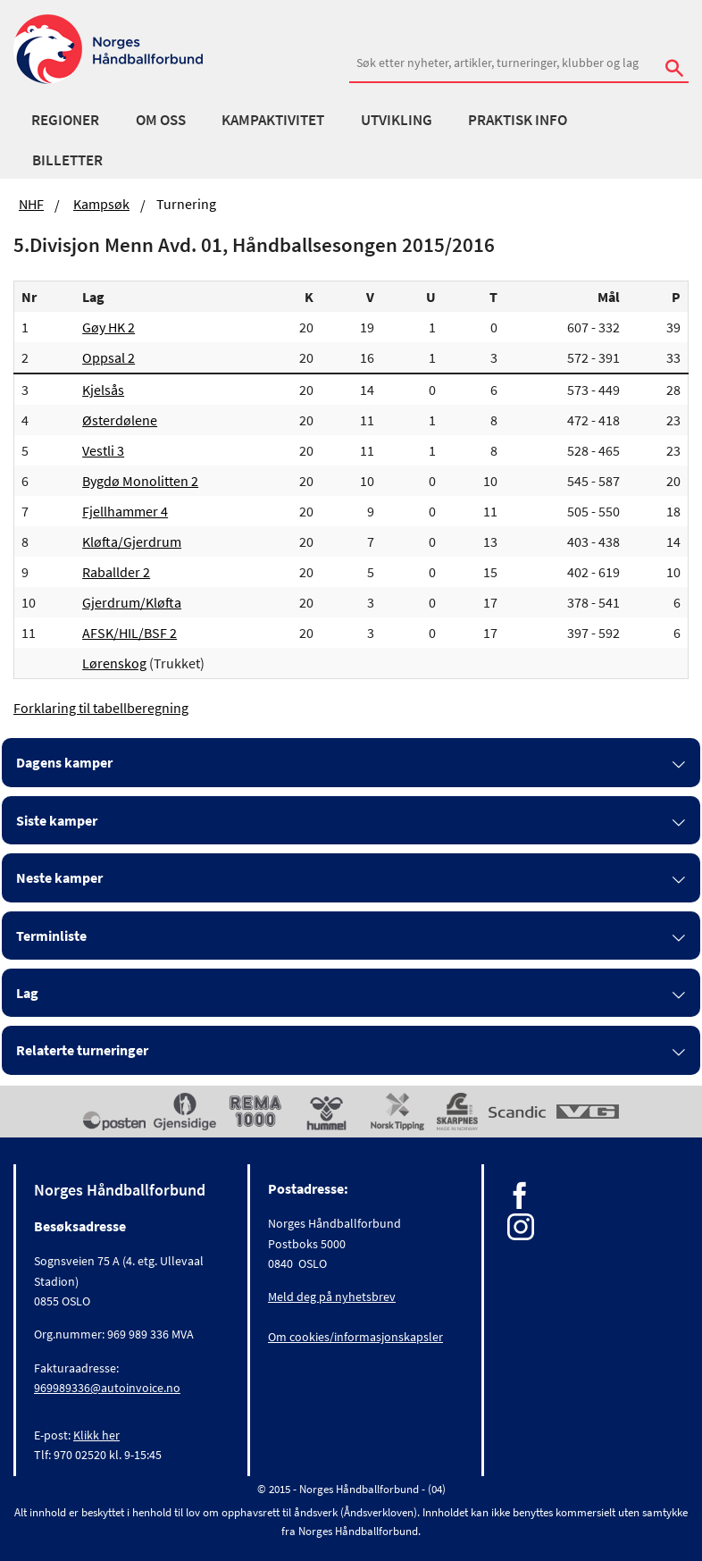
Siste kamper (56, 820)
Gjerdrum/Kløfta (131, 602)
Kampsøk (101, 204)
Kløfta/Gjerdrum (131, 541)
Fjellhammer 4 (125, 511)
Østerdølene (119, 420)
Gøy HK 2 (108, 327)
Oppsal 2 (108, 357)
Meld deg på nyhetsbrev (332, 1296)
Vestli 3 (103, 450)
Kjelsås (103, 390)
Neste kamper (59, 877)
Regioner (65, 120)
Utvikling (396, 120)
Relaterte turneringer (82, 1050)
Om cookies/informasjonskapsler (355, 1337)
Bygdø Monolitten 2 (140, 481)
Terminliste (51, 935)
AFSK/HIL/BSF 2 (129, 633)
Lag (27, 993)
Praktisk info (517, 120)
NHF (31, 204)
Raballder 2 (116, 572)
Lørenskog (114, 663)
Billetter (67, 160)
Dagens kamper (64, 762)
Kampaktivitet (272, 120)
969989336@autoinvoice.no (107, 1388)
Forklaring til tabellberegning (100, 708)
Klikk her (96, 1435)
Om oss (161, 120)
